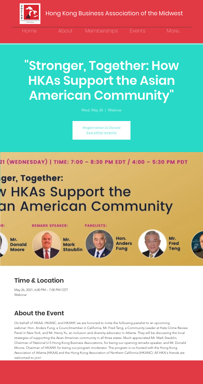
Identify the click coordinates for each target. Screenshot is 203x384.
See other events (101, 132)
